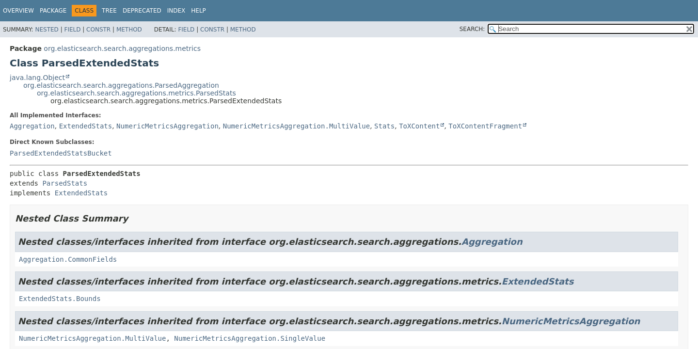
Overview (18, 10)
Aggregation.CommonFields (68, 259)
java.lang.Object (37, 77)
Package (53, 10)
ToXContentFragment (485, 126)
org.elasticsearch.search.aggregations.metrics (122, 48)
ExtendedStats (85, 126)
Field (72, 29)
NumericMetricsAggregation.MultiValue (296, 126)
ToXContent (419, 126)
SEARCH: (472, 29)
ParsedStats (64, 183)
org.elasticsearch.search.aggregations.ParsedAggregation (121, 85)
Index (176, 10)
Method (129, 29)
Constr (98, 29)
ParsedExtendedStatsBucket (61, 153)
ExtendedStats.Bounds (60, 298)
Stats (384, 126)
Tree (109, 10)
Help (198, 10)
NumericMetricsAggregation (167, 126)
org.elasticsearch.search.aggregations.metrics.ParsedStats (136, 93)
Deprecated (142, 10)
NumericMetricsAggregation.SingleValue (249, 338)
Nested (46, 29)
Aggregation (32, 126)
